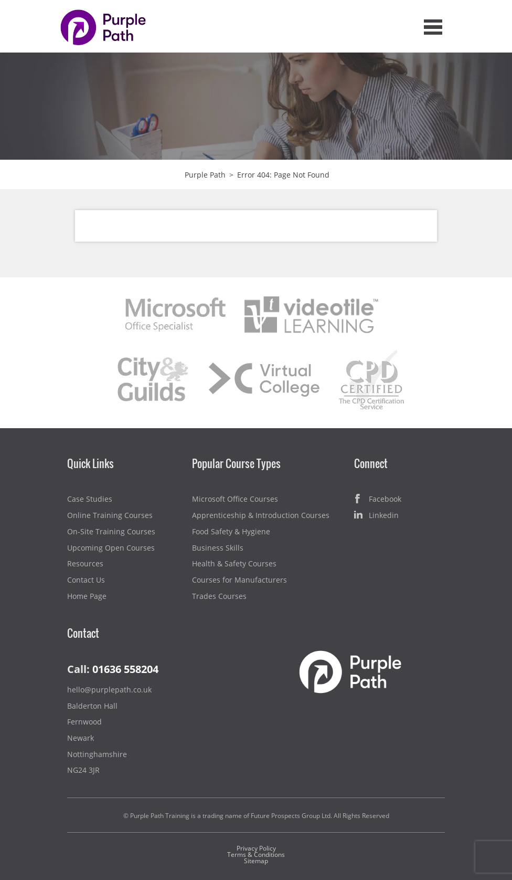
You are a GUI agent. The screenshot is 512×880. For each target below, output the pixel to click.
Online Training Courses (110, 515)
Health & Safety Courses (234, 563)
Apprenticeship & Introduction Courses (260, 515)
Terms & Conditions (256, 854)
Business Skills (217, 548)
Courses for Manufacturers (239, 580)
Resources (85, 563)
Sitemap (256, 860)
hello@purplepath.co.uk (109, 690)
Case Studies (89, 499)
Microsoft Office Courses (235, 499)
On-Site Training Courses (111, 531)
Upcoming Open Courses (111, 548)
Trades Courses (219, 596)
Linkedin (376, 516)
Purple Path (205, 175)
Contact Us (86, 580)
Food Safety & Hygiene (231, 531)
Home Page (86, 596)
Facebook (377, 499)
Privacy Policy (256, 848)
